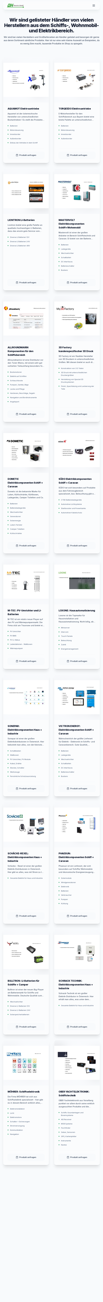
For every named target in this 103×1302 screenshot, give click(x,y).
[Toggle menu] (93, 5)
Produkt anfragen (26, 155)
